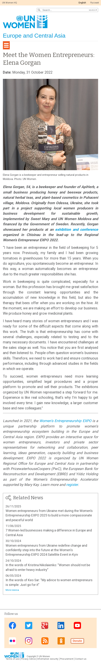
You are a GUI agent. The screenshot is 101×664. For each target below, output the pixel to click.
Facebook (12, 625)
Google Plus (45, 625)
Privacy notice (28, 659)
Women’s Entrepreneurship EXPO (65, 421)
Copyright (31, 656)
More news (11, 590)
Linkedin (61, 625)
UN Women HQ (9, 2)
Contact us (80, 659)
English (82, 2)
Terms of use (12, 659)
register (72, 485)
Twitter (29, 625)
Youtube (77, 625)
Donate (77, 640)
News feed (45, 640)
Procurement (67, 659)
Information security (47, 659)
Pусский (94, 2)
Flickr (12, 640)
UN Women (44, 656)
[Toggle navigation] (6, 45)
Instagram (29, 640)
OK (61, 640)
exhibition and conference (76, 229)
